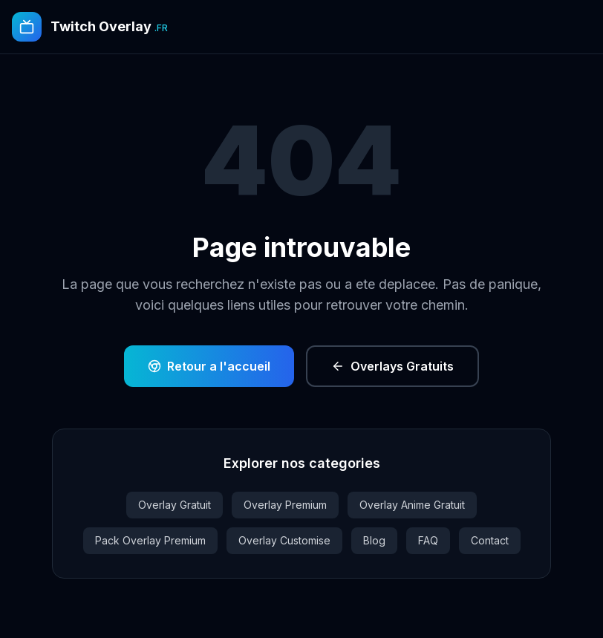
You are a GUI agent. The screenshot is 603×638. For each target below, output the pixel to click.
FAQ (428, 540)
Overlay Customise (284, 540)
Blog (374, 540)
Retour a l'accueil (209, 366)
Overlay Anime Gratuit (412, 504)
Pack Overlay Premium (150, 540)
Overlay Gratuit (174, 504)
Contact (490, 540)
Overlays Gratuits (392, 366)
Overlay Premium (285, 504)
